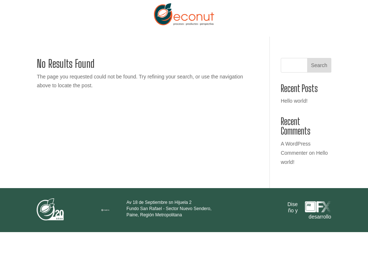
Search (319, 65)
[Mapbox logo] (105, 213)
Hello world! (294, 101)
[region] (110, 209)
